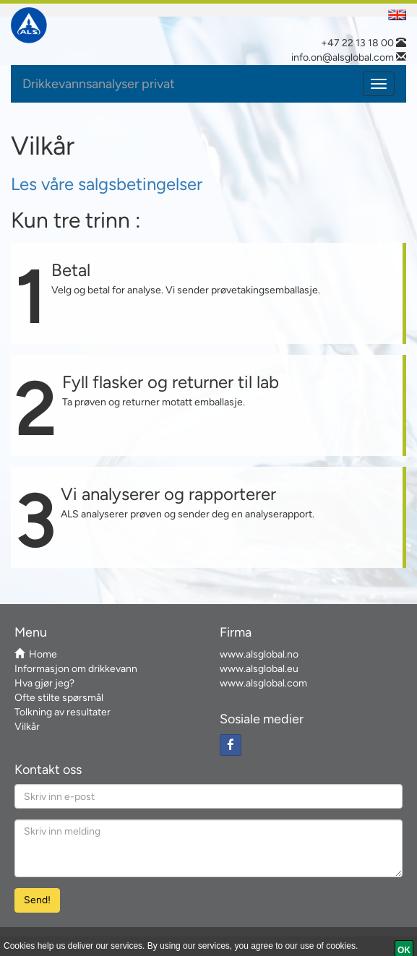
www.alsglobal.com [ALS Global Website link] (263, 683)
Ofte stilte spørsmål (58, 698)
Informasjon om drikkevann (75, 669)
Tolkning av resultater (62, 712)
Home (35, 654)
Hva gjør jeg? (44, 683)
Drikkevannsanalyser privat (98, 84)
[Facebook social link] (230, 745)
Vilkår (27, 726)
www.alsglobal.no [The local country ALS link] (259, 654)
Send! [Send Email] (37, 900)
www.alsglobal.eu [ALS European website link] (259, 669)
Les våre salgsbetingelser (106, 183)
